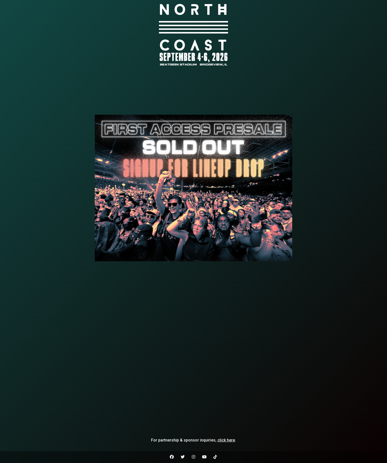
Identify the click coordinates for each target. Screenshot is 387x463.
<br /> (193, 91)
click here (226, 440)
